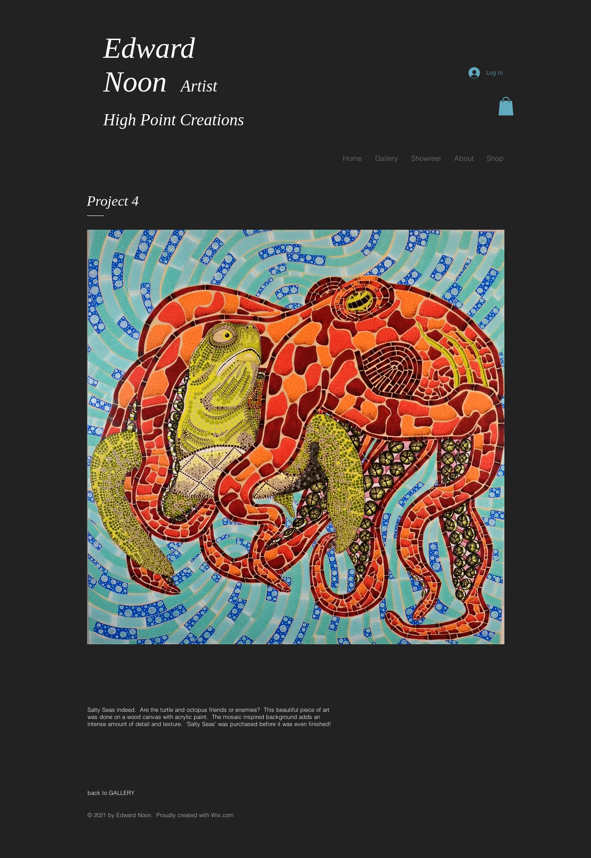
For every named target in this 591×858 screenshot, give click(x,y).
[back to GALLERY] (119, 792)
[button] (506, 106)
